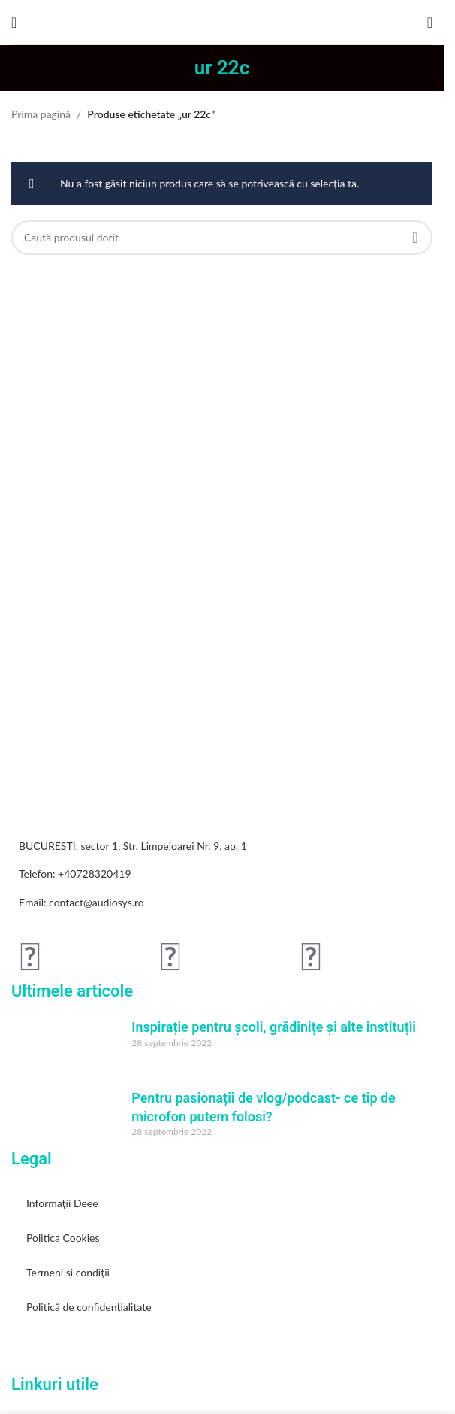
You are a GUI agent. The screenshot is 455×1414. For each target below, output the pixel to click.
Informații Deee (62, 1203)
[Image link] (78, 1355)
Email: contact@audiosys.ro (81, 902)
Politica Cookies (63, 1237)
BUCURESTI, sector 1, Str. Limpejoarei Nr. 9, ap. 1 (133, 845)
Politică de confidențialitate (89, 1306)
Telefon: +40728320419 (75, 873)
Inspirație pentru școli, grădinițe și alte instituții (273, 1027)
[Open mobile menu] (14, 23)
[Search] (430, 23)
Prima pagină (41, 114)
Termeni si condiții (68, 1272)
